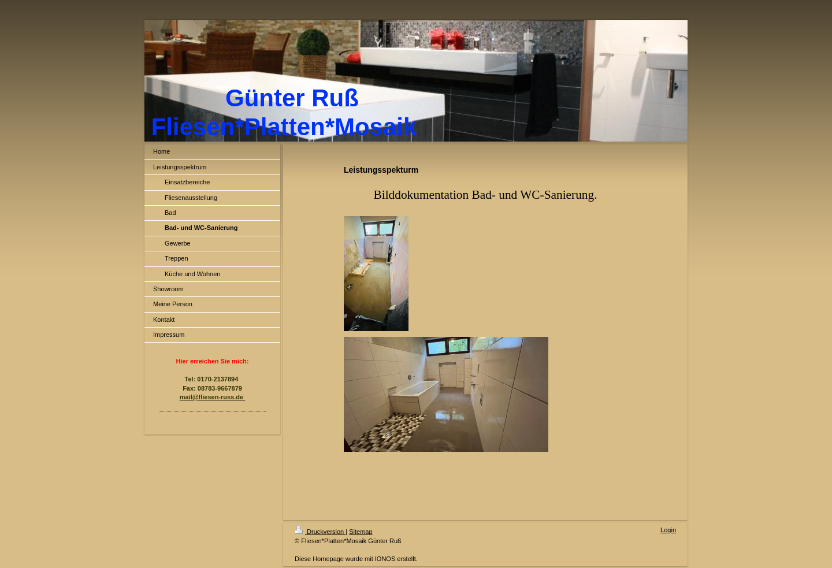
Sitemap (360, 531)
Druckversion (320, 531)
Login (668, 529)
